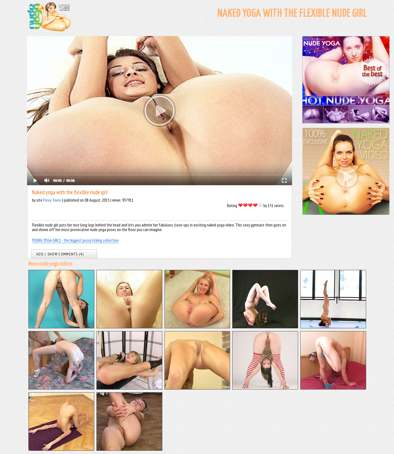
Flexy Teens (52, 200)
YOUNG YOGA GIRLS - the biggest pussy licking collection (75, 240)
